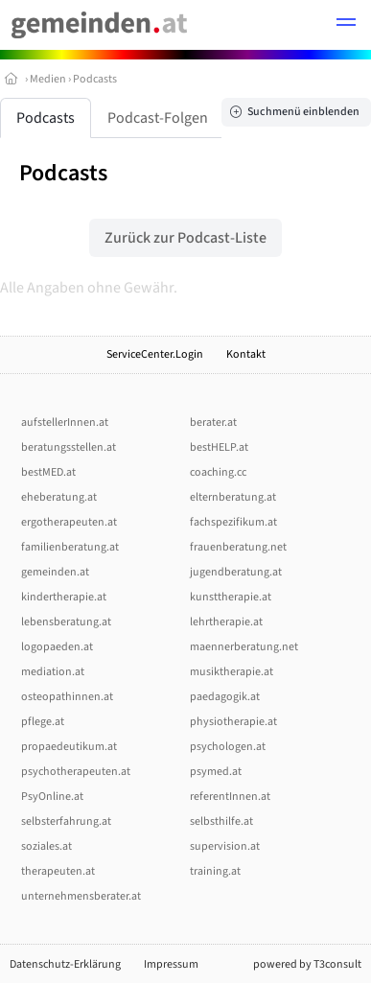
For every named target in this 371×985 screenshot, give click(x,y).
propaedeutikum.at (69, 747)
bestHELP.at (219, 447)
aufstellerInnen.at (64, 422)
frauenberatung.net (238, 547)
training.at (215, 871)
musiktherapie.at (231, 672)
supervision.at (225, 846)
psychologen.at (228, 747)
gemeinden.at (55, 572)
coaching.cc (218, 472)
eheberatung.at (59, 497)
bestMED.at (48, 472)
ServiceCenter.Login (154, 354)
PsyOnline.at (52, 796)
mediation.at (52, 672)
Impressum (171, 964)
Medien (48, 79)
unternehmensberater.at (81, 896)
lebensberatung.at (66, 622)
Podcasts (95, 79)
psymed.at (216, 771)
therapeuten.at (58, 871)
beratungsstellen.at (68, 447)
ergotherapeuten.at (69, 522)
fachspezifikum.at (233, 522)
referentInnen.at (230, 796)
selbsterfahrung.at (66, 821)
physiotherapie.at (233, 722)
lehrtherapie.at (226, 622)
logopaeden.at (57, 647)
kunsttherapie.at (230, 597)
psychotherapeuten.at (75, 771)
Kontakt (246, 354)
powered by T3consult (307, 964)
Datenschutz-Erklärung (65, 964)
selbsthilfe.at (221, 821)
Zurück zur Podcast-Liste (185, 237)
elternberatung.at (233, 497)
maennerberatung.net (244, 647)
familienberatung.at (70, 547)
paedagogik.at (225, 697)
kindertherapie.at (63, 597)
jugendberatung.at (236, 572)
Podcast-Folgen (157, 118)
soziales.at (46, 846)
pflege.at (42, 722)
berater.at (213, 422)
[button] (346, 25)
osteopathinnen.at (67, 697)
